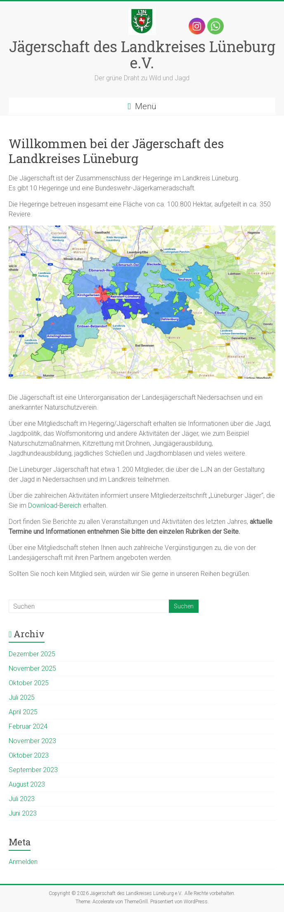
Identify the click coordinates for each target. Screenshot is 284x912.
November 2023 (32, 741)
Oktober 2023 (29, 755)
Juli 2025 (22, 697)
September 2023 (33, 770)
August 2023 (27, 784)
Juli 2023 (22, 799)
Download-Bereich (54, 505)
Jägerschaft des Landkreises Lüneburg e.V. (142, 54)
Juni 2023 (23, 813)
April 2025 (23, 712)
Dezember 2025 (32, 654)
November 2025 (32, 668)
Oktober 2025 (29, 683)
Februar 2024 (28, 726)
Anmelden (23, 862)
